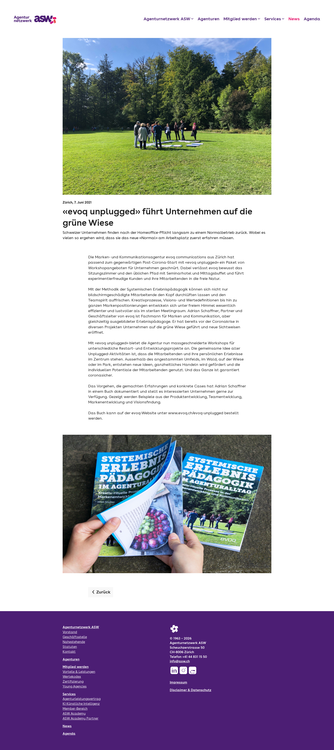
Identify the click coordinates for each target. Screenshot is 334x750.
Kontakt (69, 652)
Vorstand (70, 632)
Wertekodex (72, 676)
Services (272, 18)
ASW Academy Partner (80, 718)
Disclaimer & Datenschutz (190, 690)
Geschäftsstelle (75, 637)
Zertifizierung (73, 681)
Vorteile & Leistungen (79, 672)
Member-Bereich (75, 708)
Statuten (70, 647)
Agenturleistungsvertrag (82, 699)
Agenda (312, 18)
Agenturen (208, 18)
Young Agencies (74, 686)
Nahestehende (74, 642)
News (294, 18)
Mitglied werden (240, 18)
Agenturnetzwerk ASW (167, 18)
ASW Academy (74, 713)
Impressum (178, 682)
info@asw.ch (180, 661)
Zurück (103, 591)
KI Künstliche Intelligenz (81, 704)
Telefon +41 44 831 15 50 (188, 657)
